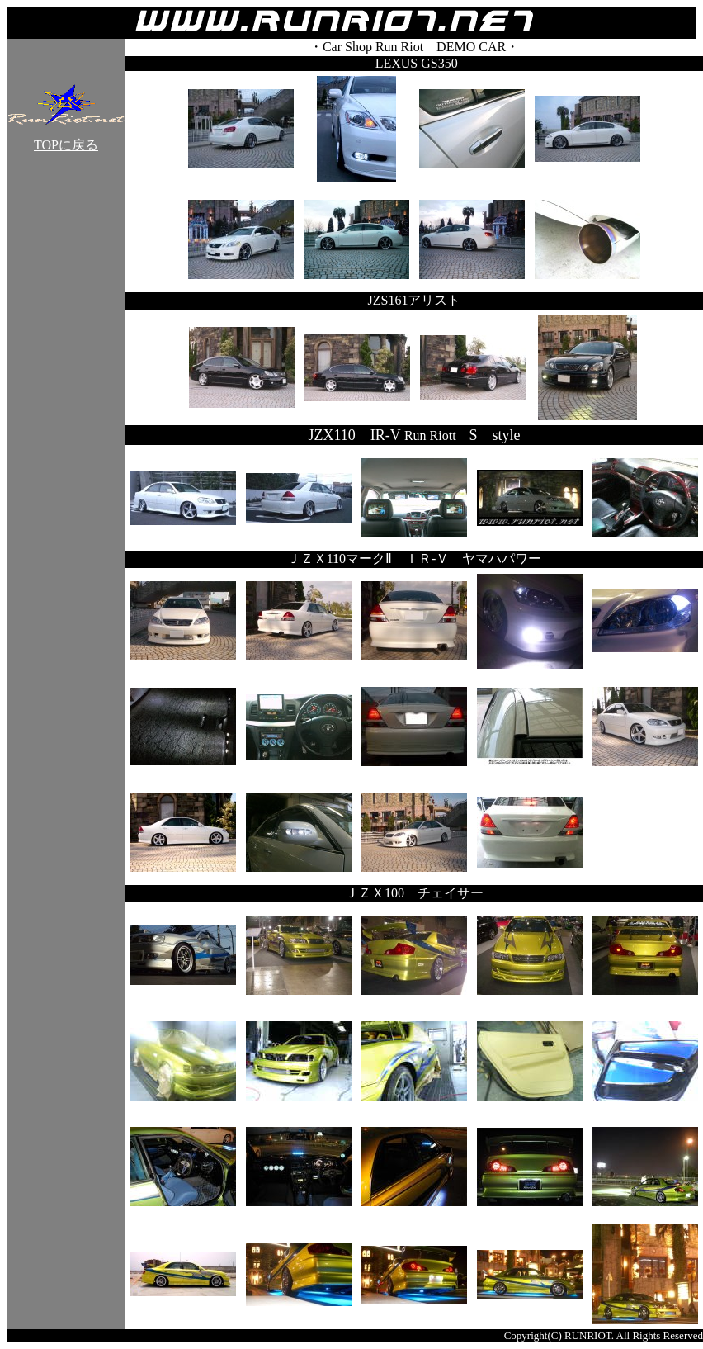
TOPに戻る (66, 138)
